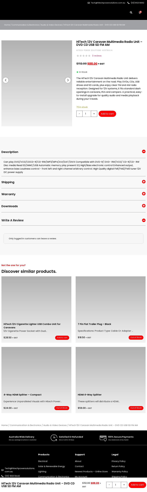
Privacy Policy (118, 461)
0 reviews (96, 55)
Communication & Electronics (25, 25)
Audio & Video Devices (51, 25)
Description (73, 152)
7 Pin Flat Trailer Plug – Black (94, 324)
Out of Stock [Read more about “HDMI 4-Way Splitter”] (136, 408)
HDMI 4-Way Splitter (90, 394)
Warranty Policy (120, 471)
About (78, 461)
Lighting (42, 471)
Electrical (42, 461)
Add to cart (107, 113)
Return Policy (118, 466)
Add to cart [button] (62, 337)
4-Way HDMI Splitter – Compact (22, 394)
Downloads (73, 206)
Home (7, 25)
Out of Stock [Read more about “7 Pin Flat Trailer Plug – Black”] (136, 337)
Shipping (73, 182)
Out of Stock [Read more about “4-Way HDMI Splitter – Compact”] (61, 408)
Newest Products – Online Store (91, 471)
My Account (81, 476)
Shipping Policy (119, 476)
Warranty (73, 194)
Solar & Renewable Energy (51, 466)
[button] (5, 80)
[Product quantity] (87, 114)
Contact (79, 466)
